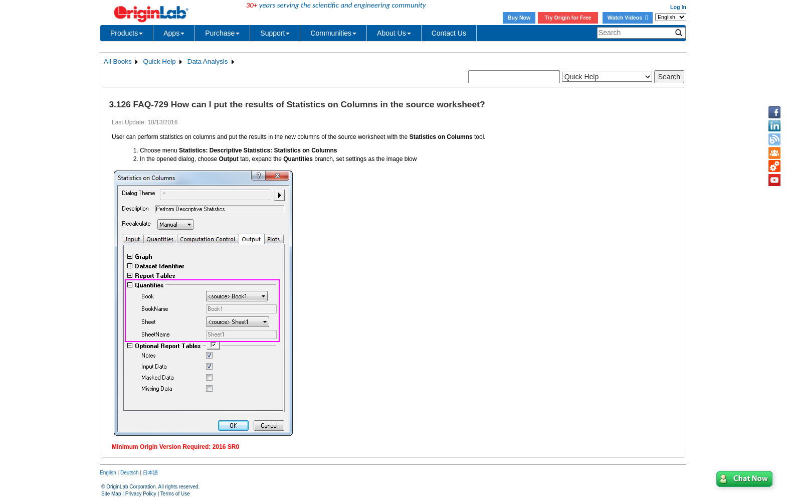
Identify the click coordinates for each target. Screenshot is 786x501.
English (108, 472)
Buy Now (519, 18)
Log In (678, 7)
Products (126, 33)
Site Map (111, 493)
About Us (394, 33)
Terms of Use (175, 493)
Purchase (222, 33)
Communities (333, 33)
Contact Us (449, 33)
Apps (173, 33)
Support (275, 33)
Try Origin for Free (568, 18)
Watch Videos (628, 18)
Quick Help (159, 61)
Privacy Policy (140, 493)
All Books (118, 61)
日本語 (150, 472)
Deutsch (129, 472)
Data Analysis (207, 61)
